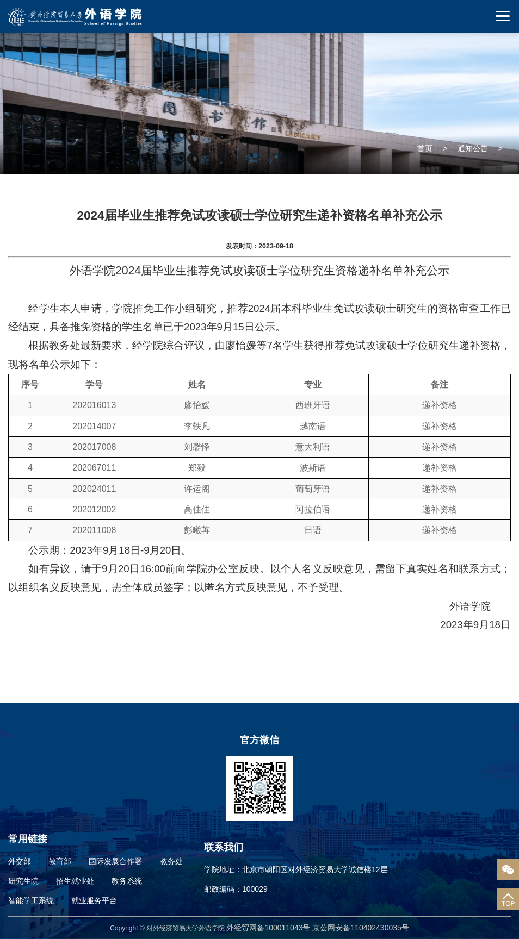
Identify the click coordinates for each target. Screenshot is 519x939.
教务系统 (127, 881)
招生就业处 (75, 881)
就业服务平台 (94, 900)
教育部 (59, 861)
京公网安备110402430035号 (360, 927)
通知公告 (473, 148)
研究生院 (23, 881)
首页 (424, 148)
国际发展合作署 (115, 861)
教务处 (171, 861)
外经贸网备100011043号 (269, 927)
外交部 (19, 861)
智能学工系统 (31, 900)
